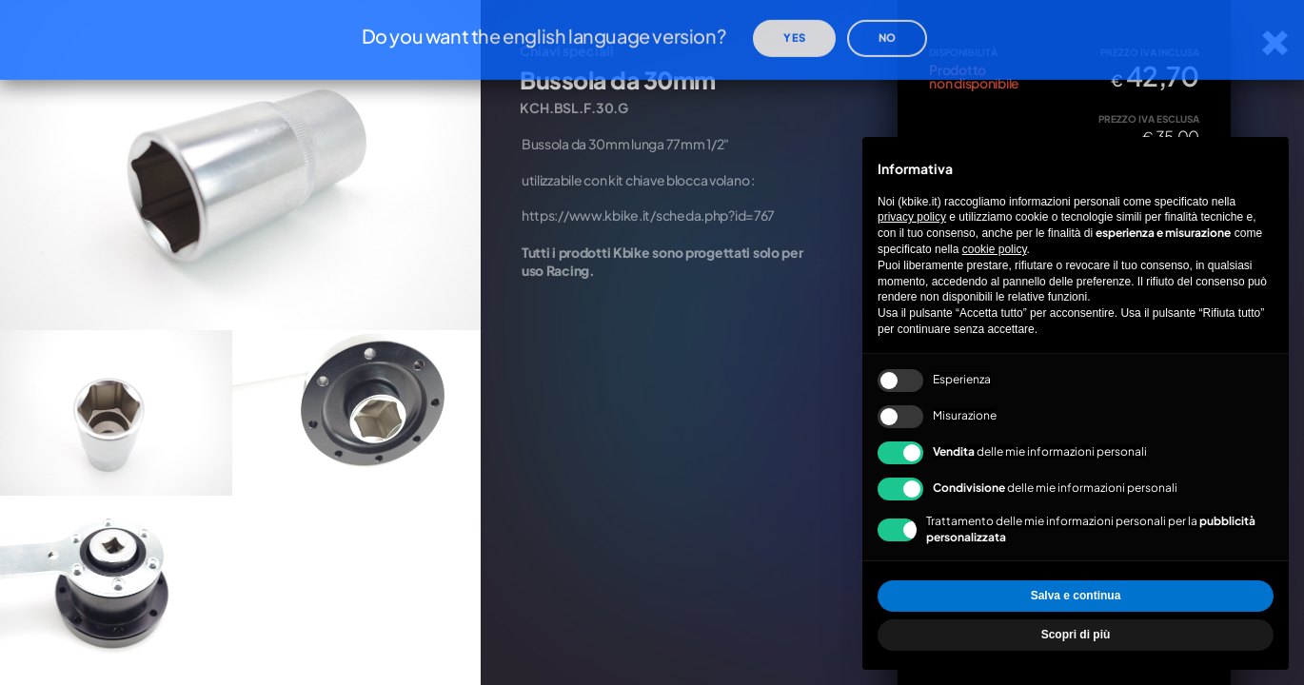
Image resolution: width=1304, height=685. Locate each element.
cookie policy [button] (994, 249)
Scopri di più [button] (1076, 634)
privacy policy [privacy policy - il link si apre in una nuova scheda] (912, 217)
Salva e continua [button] (1076, 595)
